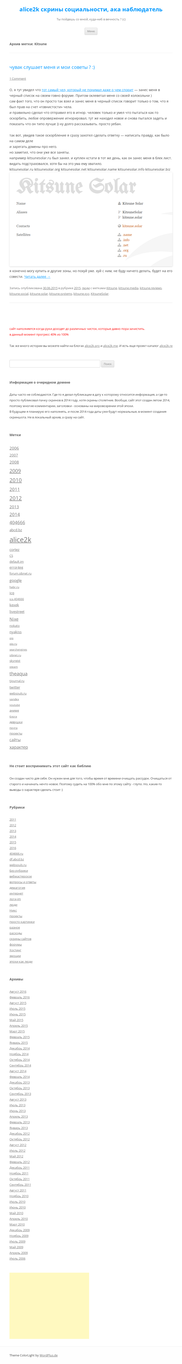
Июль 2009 (17, 1241)
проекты (15, 916)
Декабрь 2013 (19, 1082)
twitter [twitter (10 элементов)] (14, 687)
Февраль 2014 (19, 1077)
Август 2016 (17, 991)
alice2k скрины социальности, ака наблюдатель (91, 9)
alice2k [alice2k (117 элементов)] (20, 539)
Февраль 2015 (19, 1037)
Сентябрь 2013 (20, 1094)
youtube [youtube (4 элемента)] (14, 705)
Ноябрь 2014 (18, 1054)
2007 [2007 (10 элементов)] (13, 455)
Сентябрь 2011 (20, 1184)
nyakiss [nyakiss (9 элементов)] (15, 631)
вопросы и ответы (22, 882)
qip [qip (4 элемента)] (11, 638)
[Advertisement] (49, 1306)
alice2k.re (166, 346)
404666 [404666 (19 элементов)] (17, 522)
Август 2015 (17, 1003)
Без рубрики (18, 870)
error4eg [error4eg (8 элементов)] (16, 567)
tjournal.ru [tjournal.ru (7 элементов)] (16, 681)
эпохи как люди (20, 961)
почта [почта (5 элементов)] (13, 728)
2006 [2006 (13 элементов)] (14, 448)
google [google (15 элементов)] (15, 580)
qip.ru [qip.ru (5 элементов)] (13, 644)
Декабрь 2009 (19, 1230)
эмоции (15, 956)
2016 (12, 848)
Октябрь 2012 (19, 1139)
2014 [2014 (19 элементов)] (14, 514)
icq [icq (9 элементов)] (11, 592)
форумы (15, 944)
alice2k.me (110, 346)
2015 (77, 288)
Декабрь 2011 (19, 1167)
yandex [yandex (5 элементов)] (14, 699)
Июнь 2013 (17, 1111)
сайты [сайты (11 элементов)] (15, 739)
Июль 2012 (17, 1150)
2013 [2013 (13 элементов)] (14, 506)
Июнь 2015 (17, 1014)
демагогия (17, 888)
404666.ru (16, 853)
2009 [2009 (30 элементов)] (15, 470)
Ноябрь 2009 (18, 1236)
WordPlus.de (49, 1355)
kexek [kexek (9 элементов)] (14, 604)
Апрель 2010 (18, 1219)
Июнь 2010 (17, 1207)
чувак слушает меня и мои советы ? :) (52, 67)
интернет (16, 893)
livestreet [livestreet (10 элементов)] (16, 611)
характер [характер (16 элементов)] (18, 747)
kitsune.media (128, 288)
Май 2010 (16, 1213)
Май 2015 (16, 1020)
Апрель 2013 (18, 1116)
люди (86, 288)
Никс (13, 910)
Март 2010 (17, 1224)
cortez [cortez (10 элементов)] (14, 549)
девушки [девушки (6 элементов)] (16, 722)
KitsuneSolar (100, 294)
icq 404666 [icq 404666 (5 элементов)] (16, 599)
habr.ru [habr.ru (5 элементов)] (14, 587)
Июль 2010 (17, 1202)
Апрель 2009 (18, 1253)
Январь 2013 (18, 1128)
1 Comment (17, 78)
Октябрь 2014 (19, 1060)
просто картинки (22, 922)
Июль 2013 (17, 1105)
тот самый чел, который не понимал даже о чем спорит (87, 90)
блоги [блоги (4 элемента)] (13, 716)
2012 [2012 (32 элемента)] (15, 498)
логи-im (15, 899)
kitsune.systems (60, 294)
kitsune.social (18, 294)
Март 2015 (17, 1031)
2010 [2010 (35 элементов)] (15, 480)
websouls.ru (18, 865)
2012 (12, 825)
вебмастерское (20, 876)
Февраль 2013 (19, 1122)
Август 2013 (17, 1099)
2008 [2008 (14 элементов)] (14, 462)
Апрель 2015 (18, 1025)
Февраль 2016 (19, 997)
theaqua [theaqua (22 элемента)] (18, 673)
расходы (15, 933)
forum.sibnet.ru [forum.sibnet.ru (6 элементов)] (20, 573)
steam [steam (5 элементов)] (13, 667)
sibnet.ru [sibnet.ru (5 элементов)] (15, 655)
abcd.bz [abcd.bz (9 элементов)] (15, 529)
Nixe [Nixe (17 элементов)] (13, 619)
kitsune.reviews (151, 288)
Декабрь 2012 (19, 1133)
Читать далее (37, 276)
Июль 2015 (17, 1008)
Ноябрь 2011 (18, 1173)
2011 (12, 819)
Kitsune (111, 288)
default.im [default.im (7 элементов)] (16, 561)
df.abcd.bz (16, 859)
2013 (12, 831)
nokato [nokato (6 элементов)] (14, 626)
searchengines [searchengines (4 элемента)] (18, 649)
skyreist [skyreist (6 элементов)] (14, 661)
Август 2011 (17, 1190)
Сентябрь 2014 (20, 1065)
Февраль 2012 (19, 1162)
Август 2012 (17, 1145)
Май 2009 (16, 1247)
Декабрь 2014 (19, 1048)
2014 (12, 836)
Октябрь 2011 (19, 1179)
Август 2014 (17, 1071)
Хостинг (15, 950)
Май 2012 (16, 1156)
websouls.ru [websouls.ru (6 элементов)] (18, 693)
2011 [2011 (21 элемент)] (14, 489)
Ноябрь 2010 (18, 1196)
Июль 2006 (17, 1258)
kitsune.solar (39, 294)
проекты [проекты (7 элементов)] (15, 733)
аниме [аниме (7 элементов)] (14, 710)
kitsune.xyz (81, 294)
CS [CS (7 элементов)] (11, 556)
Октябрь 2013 (19, 1088)
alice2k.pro (92, 346)
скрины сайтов (20, 939)
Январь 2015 (18, 1043)
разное (14, 927)
